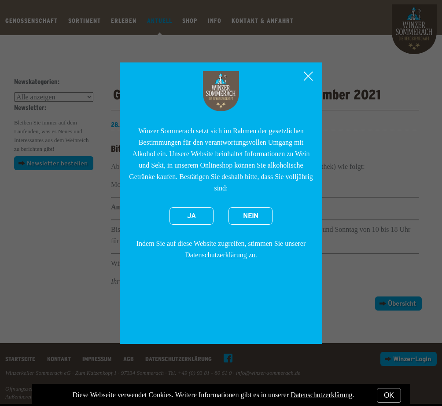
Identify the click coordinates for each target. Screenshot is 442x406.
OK (389, 395)
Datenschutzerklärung (216, 255)
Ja (191, 216)
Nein (250, 216)
